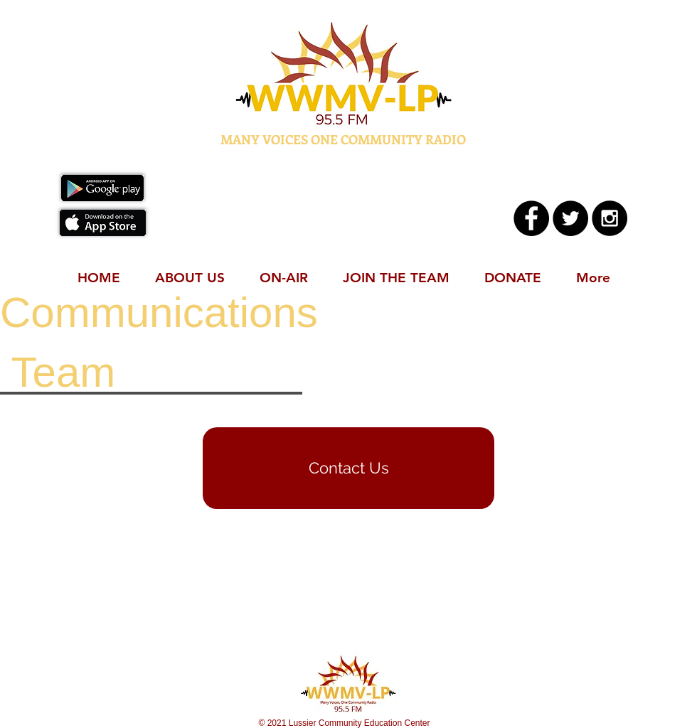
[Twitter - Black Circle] (570, 218)
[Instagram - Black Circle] (609, 218)
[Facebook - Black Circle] (531, 218)
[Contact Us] (348, 468)
